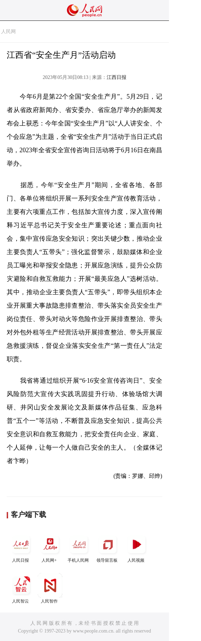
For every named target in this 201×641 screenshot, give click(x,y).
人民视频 (136, 547)
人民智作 (50, 588)
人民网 (8, 31)
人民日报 (21, 547)
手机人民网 (79, 547)
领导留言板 (107, 547)
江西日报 (116, 77)
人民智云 (21, 588)
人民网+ (50, 547)
